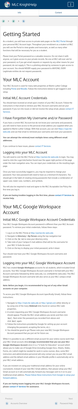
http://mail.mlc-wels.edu (28, 303)
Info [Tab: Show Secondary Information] (19, 12)
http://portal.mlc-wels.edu (47, 157)
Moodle (23, 89)
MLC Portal (61, 41)
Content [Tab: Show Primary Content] (58, 12)
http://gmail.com (48, 303)
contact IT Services (43, 146)
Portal (13, 89)
